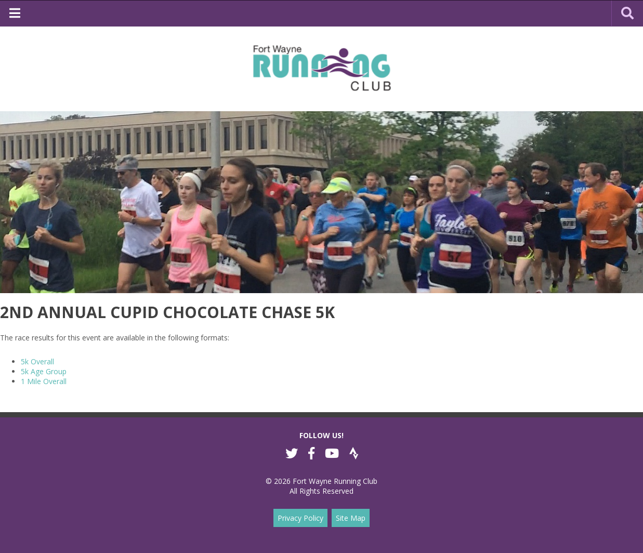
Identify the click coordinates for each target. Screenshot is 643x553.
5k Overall (37, 361)
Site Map (350, 518)
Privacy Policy (300, 518)
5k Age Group (44, 371)
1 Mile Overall (44, 381)
